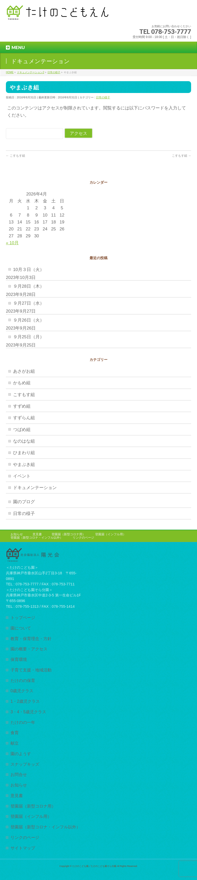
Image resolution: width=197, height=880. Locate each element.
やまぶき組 (24, 464)
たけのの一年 (23, 722)
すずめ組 (22, 406)
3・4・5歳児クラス (28, 711)
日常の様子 (103, 97)
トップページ (23, 617)
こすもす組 (15, 155)
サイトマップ (23, 848)
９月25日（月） (28, 336)
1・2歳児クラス (25, 701)
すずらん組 (24, 417)
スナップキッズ (25, 764)
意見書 (37, 534)
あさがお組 (24, 371)
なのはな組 (24, 441)
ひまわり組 (24, 452)
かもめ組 (22, 382)
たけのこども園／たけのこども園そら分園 (94, 866)
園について (21, 628)
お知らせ (17, 534)
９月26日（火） (28, 320)
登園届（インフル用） (110, 534)
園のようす (21, 753)
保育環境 (19, 659)
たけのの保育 (23, 680)
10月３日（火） (28, 269)
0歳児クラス (22, 690)
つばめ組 (22, 429)
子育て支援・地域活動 (31, 670)
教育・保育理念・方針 (31, 638)
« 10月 (12, 242)
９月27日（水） (28, 303)
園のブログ (24, 501)
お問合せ (19, 774)
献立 (15, 743)
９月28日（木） (28, 286)
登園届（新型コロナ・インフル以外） (37, 537)
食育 (15, 732)
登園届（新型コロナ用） (68, 534)
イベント (22, 476)
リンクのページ (83, 537)
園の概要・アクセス (29, 649)
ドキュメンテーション (35, 487)
